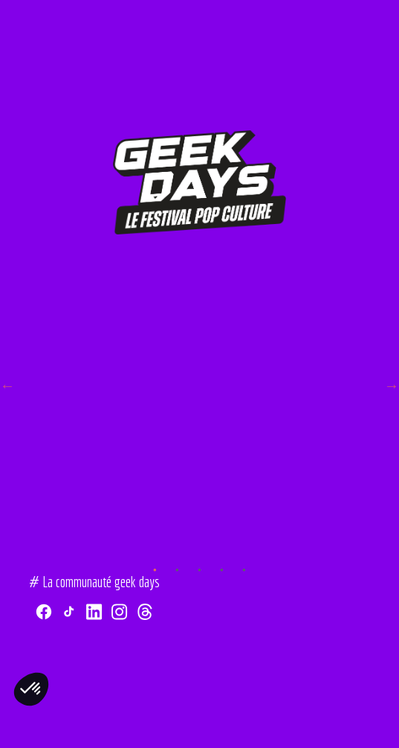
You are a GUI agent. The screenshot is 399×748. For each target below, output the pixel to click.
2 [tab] (177, 547)
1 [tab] (155, 547)
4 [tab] (222, 547)
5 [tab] (244, 547)
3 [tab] (199, 547)
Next (391, 385)
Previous (7, 385)
